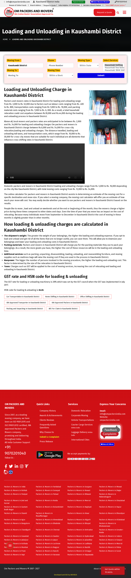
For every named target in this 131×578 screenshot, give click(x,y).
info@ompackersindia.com (112, 414)
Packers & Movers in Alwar (78, 513)
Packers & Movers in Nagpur (47, 547)
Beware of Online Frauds (17, 5)
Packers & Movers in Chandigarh (17, 530)
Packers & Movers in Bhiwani (79, 494)
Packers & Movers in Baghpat (79, 507)
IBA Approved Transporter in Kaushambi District (26, 303)
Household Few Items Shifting (114, 67)
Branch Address (35, 5)
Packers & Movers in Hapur (110, 507)
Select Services (110, 60)
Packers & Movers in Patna (110, 547)
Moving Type (84, 60)
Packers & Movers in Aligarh (78, 520)
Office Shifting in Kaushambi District (94, 297)
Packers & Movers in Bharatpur (112, 513)
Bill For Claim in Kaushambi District (63, 309)
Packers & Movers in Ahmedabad (49, 520)
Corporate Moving (79, 415)
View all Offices (107, 444)
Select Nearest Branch (100, 2)
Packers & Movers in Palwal (47, 494)
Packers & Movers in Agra (14, 520)
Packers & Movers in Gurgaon (79, 487)
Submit (100, 75)
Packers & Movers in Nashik (78, 547)
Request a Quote (50, 5)
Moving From (14, 60)
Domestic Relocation (81, 411)
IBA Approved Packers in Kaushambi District (70, 303)
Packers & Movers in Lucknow (48, 543)
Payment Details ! (78, 2)
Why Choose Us (47, 432)
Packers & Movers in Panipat (15, 494)
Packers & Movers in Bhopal (79, 523)
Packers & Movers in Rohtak (15, 490)
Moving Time (54, 70)
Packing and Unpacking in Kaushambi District (24, 309)
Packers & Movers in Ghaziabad (112, 500)
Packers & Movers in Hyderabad (80, 536)
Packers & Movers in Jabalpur (16, 540)
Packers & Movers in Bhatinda (48, 523)
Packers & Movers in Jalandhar (79, 540)
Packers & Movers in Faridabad (48, 487)
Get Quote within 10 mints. (112, 570)
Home (5, 39)
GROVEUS (73, 575)
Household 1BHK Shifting (114, 70)
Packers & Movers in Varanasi (48, 555)
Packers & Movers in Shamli (15, 513)
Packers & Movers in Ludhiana (79, 543)
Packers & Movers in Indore (110, 536)
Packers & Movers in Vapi (14, 555)
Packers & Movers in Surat (110, 551)
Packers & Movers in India (14, 487)
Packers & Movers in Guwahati (16, 536)
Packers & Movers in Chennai (47, 530)
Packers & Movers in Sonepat (48, 490)
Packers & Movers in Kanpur (110, 540)
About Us (97, 569)
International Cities (80, 440)
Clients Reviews (47, 420)
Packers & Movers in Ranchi (47, 551)
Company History (48, 411)
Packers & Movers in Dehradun (80, 530)
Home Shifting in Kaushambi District (59, 297)
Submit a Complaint (49, 437)
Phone (51, 60)
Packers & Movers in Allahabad (112, 520)
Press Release (46, 441)
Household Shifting (114, 65)
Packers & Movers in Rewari (78, 490)
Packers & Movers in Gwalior (47, 536)
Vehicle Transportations (82, 420)
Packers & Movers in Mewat (110, 487)
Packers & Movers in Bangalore (17, 523)
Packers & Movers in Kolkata (16, 543)
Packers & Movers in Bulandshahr (49, 507)
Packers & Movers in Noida (47, 500)
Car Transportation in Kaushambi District (22, 297)
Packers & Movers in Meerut (79, 500)
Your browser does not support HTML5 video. (44, 163)
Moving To (12, 70)
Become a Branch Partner (92, 5)
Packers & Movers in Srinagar (79, 551)
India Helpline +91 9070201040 (69, 5)
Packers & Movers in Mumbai (16, 547)
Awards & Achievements (51, 415)
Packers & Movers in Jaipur (47, 540)
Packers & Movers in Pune (15, 551)
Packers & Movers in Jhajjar (110, 490)
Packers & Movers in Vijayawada (80, 555)
